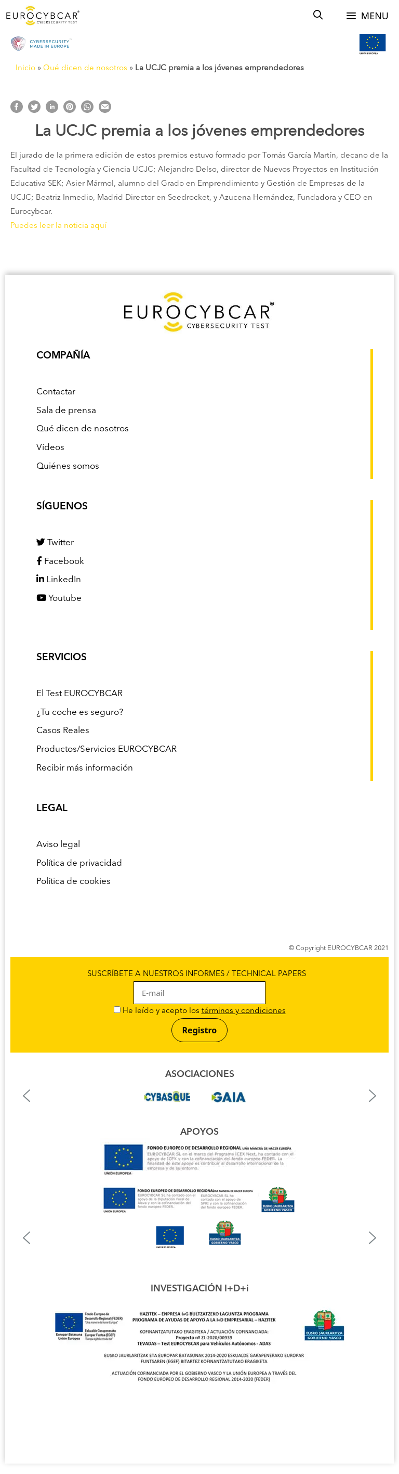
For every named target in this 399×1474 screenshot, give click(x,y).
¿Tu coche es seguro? (79, 712)
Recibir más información (84, 768)
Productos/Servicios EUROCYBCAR (106, 749)
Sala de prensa (66, 410)
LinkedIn (58, 579)
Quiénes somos (67, 466)
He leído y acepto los (200, 1011)
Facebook (60, 561)
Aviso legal (58, 844)
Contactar (55, 392)
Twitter (55, 543)
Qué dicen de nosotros (85, 68)
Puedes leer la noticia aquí (58, 226)
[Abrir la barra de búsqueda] (318, 15)
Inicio (25, 68)
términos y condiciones (244, 1011)
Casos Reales (62, 730)
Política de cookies (73, 881)
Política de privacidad (79, 863)
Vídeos (50, 447)
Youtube (59, 598)
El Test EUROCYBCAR (79, 693)
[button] (26, 1095)
